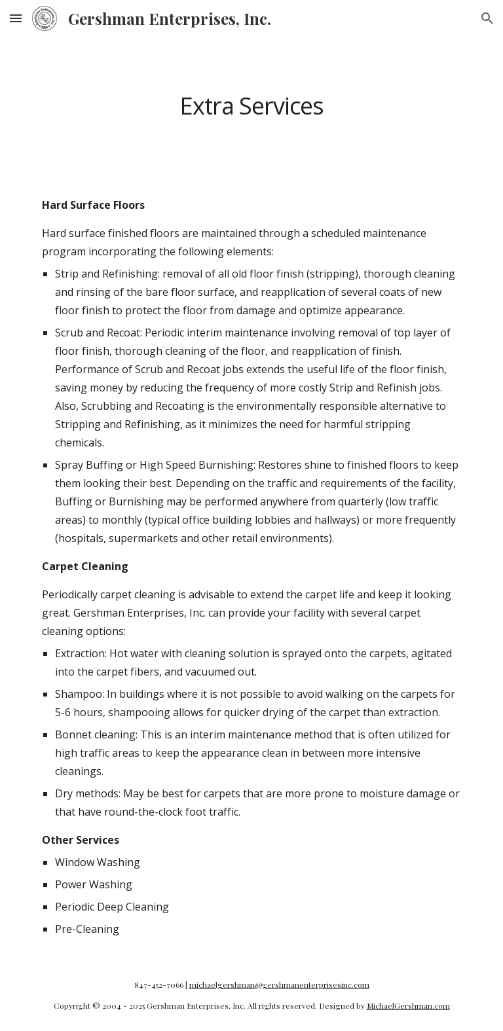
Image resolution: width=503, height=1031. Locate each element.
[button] (15, 18)
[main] (251, 105)
